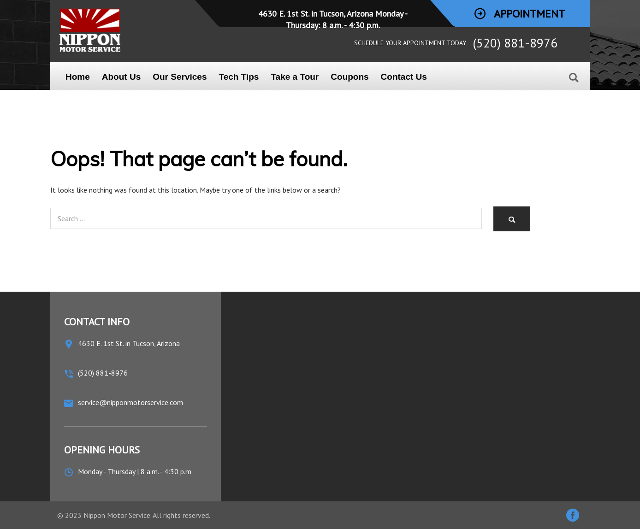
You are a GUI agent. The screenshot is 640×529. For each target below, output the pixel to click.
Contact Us (404, 77)
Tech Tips (239, 77)
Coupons (349, 77)
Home (77, 77)
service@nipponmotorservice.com (130, 402)
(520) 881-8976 (515, 43)
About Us (121, 77)
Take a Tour (295, 77)
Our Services (180, 77)
